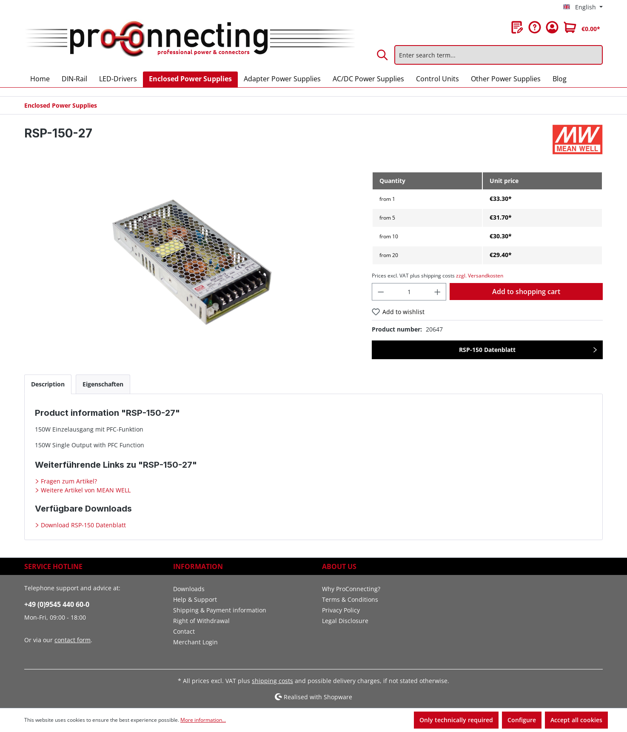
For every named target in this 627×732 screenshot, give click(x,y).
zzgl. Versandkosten (479, 275)
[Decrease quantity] (381, 291)
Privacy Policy (341, 610)
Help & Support (195, 599)
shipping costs (272, 681)
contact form (72, 640)
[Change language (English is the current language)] (583, 7)
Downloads (189, 589)
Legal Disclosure (345, 621)
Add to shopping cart (526, 291)
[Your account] (552, 27)
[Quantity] (409, 291)
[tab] (47, 384)
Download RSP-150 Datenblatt (82, 525)
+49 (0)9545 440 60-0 (56, 604)
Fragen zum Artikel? (68, 481)
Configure (521, 720)
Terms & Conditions (350, 599)
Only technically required (456, 720)
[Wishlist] (517, 27)
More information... (203, 719)
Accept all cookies (576, 720)
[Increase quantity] (438, 291)
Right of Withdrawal (201, 621)
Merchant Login (195, 642)
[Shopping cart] (582, 27)
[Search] (382, 55)
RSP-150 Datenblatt (487, 350)
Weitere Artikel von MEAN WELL (85, 490)
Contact (184, 631)
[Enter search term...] (498, 55)
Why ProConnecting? (351, 589)
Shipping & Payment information (219, 610)
